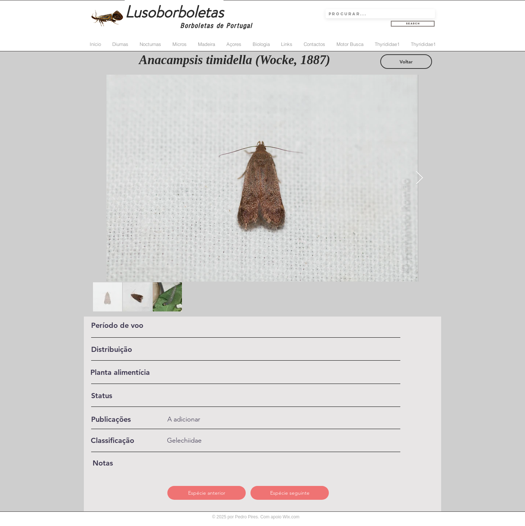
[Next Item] (419, 178)
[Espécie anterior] (206, 493)
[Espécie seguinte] (289, 493)
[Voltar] (406, 61)
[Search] (413, 24)
